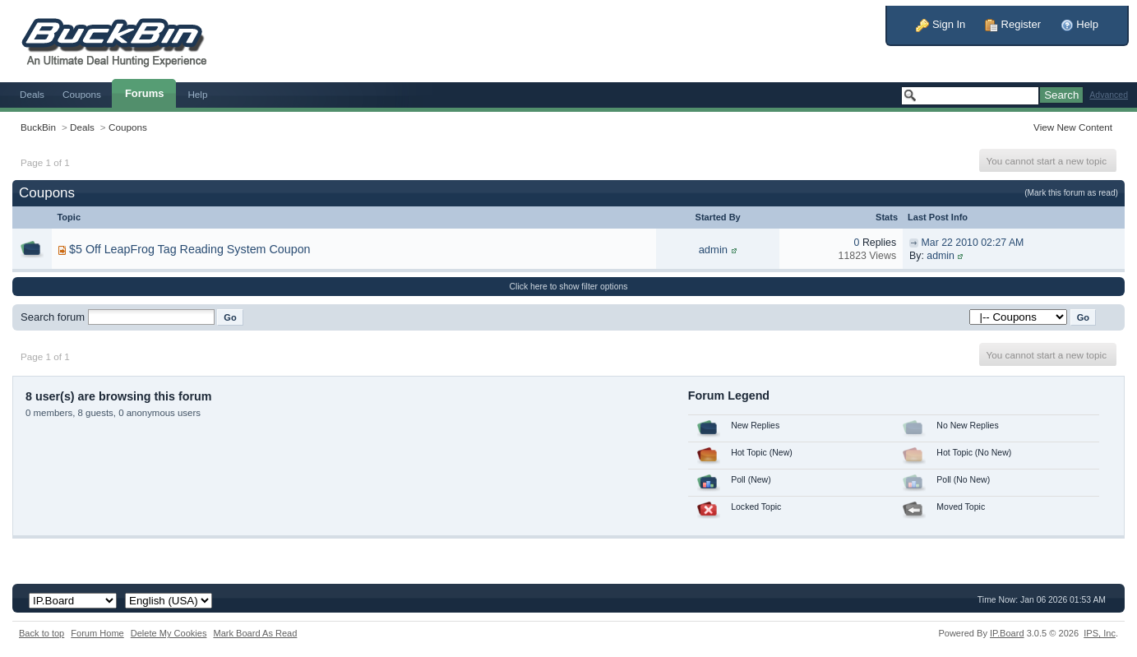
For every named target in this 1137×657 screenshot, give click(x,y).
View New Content (1072, 127)
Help (1079, 24)
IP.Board (1007, 633)
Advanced (1108, 94)
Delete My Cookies (169, 633)
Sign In (940, 24)
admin (713, 249)
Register (1013, 24)
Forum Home (97, 633)
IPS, (1100, 633)
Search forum (53, 317)
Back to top (41, 633)
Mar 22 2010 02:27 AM (973, 242)
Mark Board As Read (255, 633)
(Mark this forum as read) (1071, 192)
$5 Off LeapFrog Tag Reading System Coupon (190, 249)
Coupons (81, 94)
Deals (32, 94)
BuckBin (38, 127)
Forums (144, 93)
